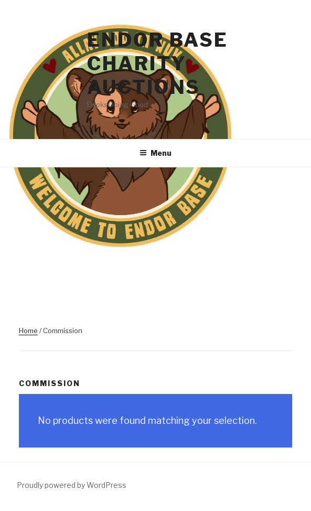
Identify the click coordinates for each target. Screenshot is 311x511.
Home (28, 330)
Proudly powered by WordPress (71, 485)
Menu (155, 152)
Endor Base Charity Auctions (157, 63)
